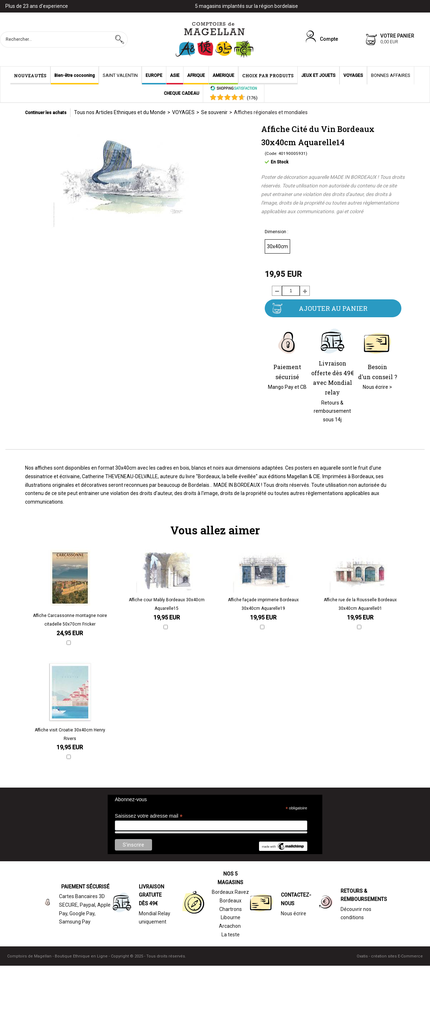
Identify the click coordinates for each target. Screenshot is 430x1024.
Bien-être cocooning (74, 75)
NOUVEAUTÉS (30, 75)
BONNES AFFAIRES (390, 75)
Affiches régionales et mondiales (271, 112)
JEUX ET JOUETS (318, 75)
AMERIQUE (223, 75)
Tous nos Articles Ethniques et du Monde (120, 112)
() (252, 98)
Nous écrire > (377, 387)
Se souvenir (214, 112)
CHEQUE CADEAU (181, 93)
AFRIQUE (196, 75)
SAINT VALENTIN (120, 75)
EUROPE (154, 75)
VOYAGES (353, 75)
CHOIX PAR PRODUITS (268, 75)
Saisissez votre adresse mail (148, 816)
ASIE (175, 75)
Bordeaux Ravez (230, 892)
